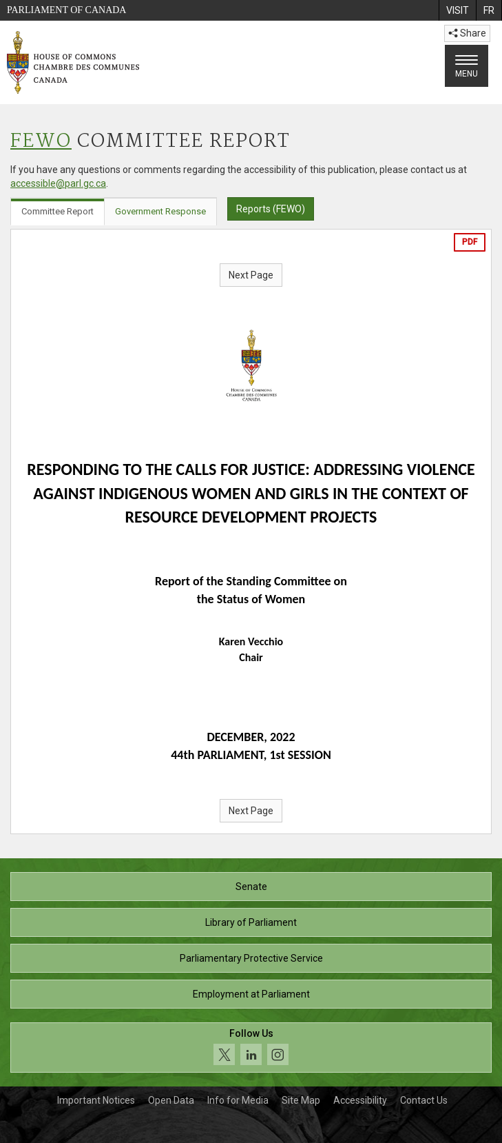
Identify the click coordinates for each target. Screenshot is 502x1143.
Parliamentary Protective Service (251, 958)
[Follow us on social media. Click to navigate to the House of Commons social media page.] (251, 1047)
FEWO (41, 141)
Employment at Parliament (251, 994)
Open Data (171, 1100)
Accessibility (360, 1100)
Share (467, 33)
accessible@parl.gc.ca (58, 183)
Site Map (301, 1100)
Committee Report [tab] (57, 211)
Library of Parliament (251, 922)
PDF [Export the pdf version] (469, 242)
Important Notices (96, 1100)
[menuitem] (457, 10)
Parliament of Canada (66, 10)
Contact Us (424, 1100)
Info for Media (238, 1100)
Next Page (251, 275)
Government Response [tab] (160, 211)
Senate (251, 886)
